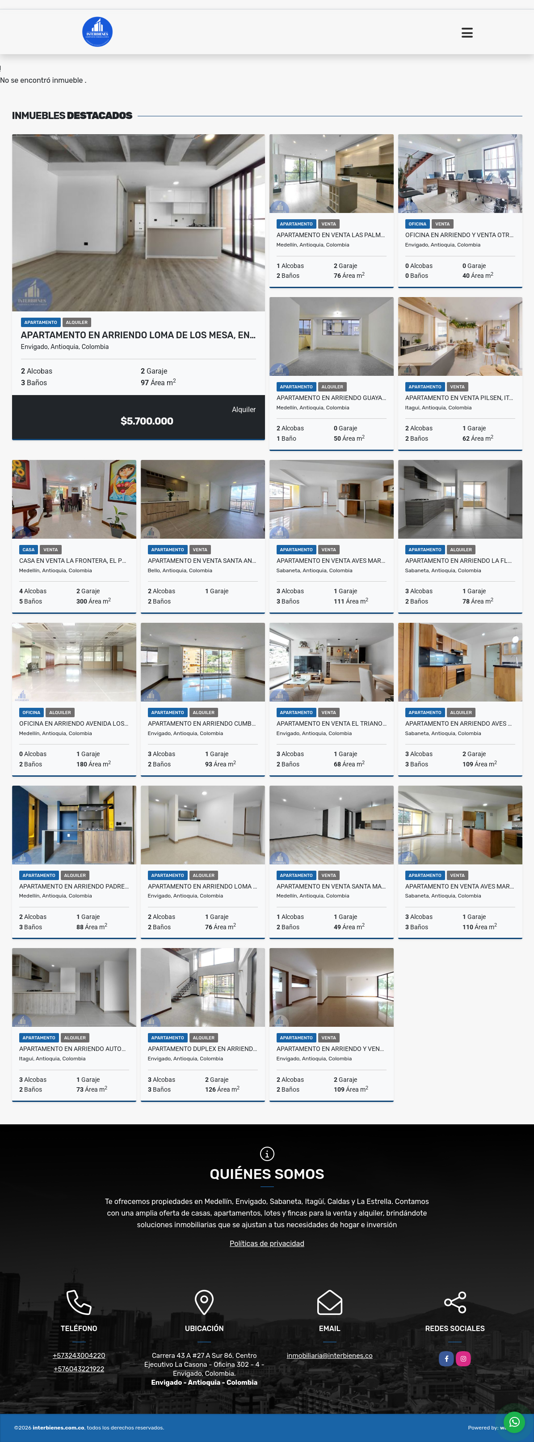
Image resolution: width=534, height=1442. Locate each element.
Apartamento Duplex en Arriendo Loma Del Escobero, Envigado (203, 1048)
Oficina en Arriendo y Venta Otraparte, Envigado (460, 234)
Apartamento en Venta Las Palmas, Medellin (332, 234)
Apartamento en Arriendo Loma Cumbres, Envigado (203, 886)
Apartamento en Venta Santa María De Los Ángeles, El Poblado (332, 886)
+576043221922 (79, 1369)
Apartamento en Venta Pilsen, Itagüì (460, 397)
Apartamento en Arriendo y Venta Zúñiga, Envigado (332, 1048)
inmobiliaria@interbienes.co (330, 1356)
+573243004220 (79, 1356)
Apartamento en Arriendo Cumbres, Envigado (203, 723)
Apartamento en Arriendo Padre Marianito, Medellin (74, 886)
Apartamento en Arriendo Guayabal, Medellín (332, 397)
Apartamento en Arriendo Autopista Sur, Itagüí (74, 1048)
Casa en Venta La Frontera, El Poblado (74, 560)
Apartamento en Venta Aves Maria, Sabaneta (332, 560)
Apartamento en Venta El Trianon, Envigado (332, 723)
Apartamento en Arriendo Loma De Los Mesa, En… (138, 335)
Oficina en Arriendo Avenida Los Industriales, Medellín (74, 723)
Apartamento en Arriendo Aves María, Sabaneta (460, 723)
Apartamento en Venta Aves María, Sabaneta (460, 886)
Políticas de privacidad (267, 1243)
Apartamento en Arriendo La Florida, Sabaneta (460, 560)
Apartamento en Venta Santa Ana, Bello (203, 560)
